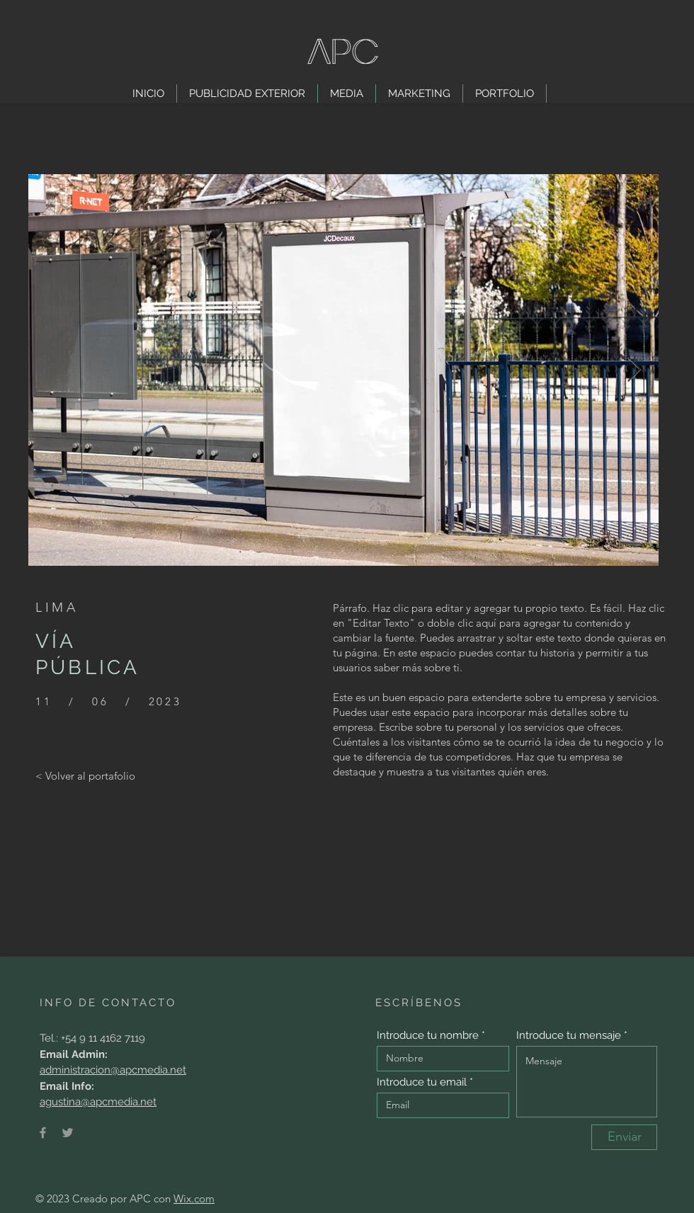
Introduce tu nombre (428, 1035)
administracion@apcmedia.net (113, 1070)
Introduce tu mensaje (568, 1035)
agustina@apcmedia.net (98, 1101)
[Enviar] (624, 1137)
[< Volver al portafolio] (85, 775)
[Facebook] (42, 1132)
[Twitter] (67, 1132)
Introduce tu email (422, 1082)
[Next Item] (634, 370)
